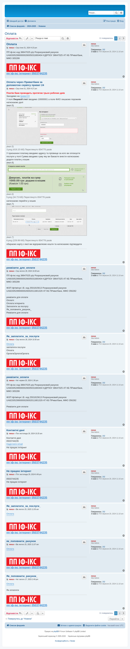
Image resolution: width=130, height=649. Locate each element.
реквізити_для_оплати (20, 267)
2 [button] (119, 38)
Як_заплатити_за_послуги (22, 336)
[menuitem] (30, 21)
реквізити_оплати (17, 377)
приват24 (25, 96)
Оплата (10, 33)
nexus (93, 44)
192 (103, 50)
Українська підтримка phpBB (79, 636)
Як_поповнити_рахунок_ (22, 576)
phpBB (56, 631)
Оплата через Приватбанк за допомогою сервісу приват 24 (25, 84)
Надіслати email (14, 444)
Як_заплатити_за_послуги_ (23, 506)
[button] (123, 38)
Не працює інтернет (18, 471)
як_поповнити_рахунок (21, 541)
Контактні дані (15, 430)
